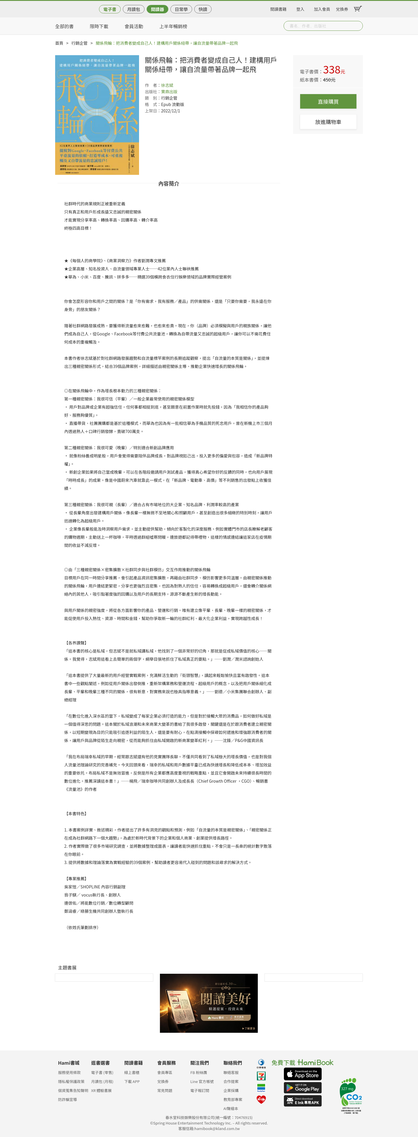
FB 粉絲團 (198, 1072)
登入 (300, 8)
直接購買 (328, 101)
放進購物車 (328, 121)
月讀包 (133, 9)
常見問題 (164, 1090)
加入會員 (322, 8)
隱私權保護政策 (71, 1081)
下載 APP (132, 1081)
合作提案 (231, 1081)
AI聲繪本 (231, 1108)
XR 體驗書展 (101, 1090)
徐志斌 (167, 85)
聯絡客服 (231, 1072)
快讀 (203, 9)
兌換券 (342, 8)
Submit (358, 25)
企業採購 (231, 1090)
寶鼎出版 (169, 91)
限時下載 (99, 26)
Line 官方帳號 (202, 1081)
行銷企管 (79, 43)
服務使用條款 (69, 1072)
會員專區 (164, 1072)
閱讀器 (157, 9)
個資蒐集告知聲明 (73, 1090)
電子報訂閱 (199, 1090)
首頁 (59, 43)
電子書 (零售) (102, 1072)
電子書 (109, 9)
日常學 (181, 9)
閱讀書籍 (278, 8)
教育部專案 (233, 1099)
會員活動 (134, 26)
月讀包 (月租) (102, 1081)
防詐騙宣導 (67, 1099)
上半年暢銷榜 (173, 26)
